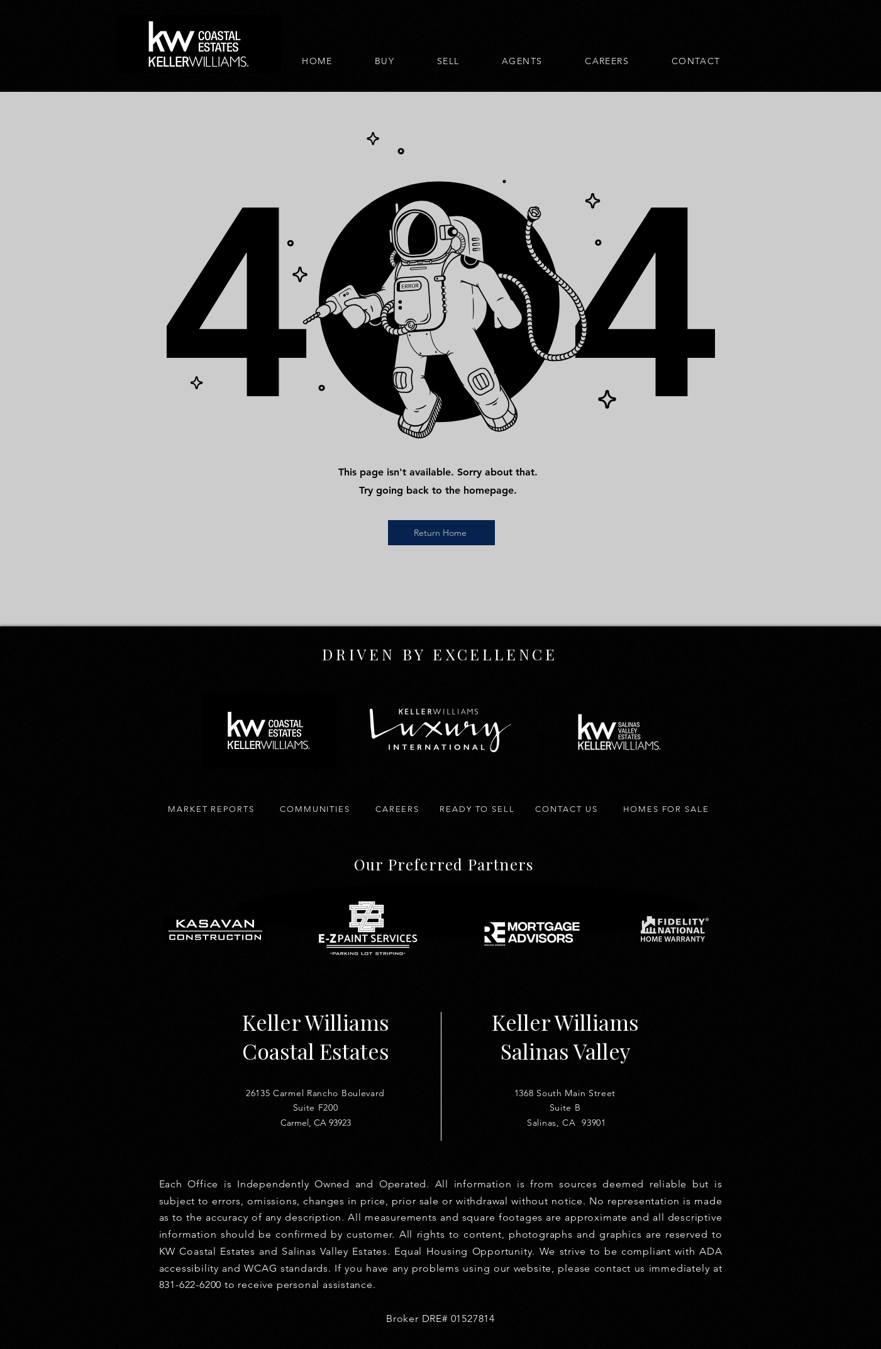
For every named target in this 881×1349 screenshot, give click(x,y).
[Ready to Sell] (477, 808)
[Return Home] (441, 532)
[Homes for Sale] (667, 808)
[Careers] (398, 808)
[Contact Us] (567, 808)
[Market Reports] (211, 808)
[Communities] (315, 808)
